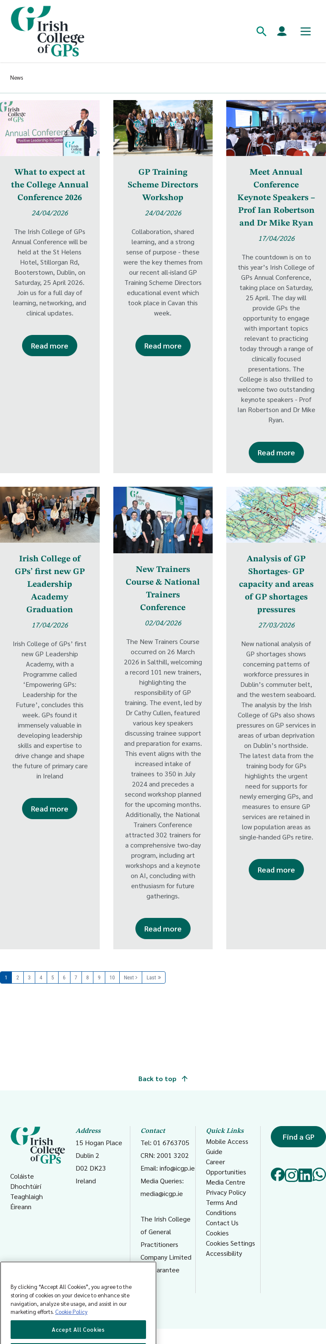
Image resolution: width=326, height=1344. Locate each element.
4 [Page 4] (40, 977)
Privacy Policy (226, 1192)
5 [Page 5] (52, 977)
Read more (49, 345)
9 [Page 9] (99, 977)
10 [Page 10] (112, 977)
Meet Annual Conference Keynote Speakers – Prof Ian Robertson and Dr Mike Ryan (276, 198)
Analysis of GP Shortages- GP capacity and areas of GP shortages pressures (276, 584)
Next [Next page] (129, 977)
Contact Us (222, 1222)
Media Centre (225, 1181)
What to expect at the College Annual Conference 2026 (50, 185)
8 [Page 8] (87, 977)
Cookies (217, 1232)
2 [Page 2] (17, 977)
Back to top (163, 1078)
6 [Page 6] (64, 977)
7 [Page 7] (76, 977)
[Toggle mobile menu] (305, 31)
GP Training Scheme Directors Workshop (163, 185)
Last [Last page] (151, 977)
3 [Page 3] (29, 977)
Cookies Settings (230, 1243)
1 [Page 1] (6, 977)
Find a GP (299, 1136)
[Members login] (282, 31)
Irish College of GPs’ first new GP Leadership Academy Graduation (50, 584)
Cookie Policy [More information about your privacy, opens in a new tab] (71, 1335)
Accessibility (224, 1253)
